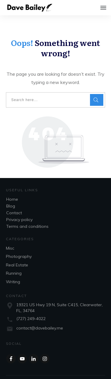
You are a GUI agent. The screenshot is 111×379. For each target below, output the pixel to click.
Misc (10, 236)
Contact (14, 201)
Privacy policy (19, 207)
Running (14, 261)
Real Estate (17, 253)
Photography (19, 244)
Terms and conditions (27, 214)
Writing (13, 270)
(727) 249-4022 (31, 306)
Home (12, 187)
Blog (10, 194)
